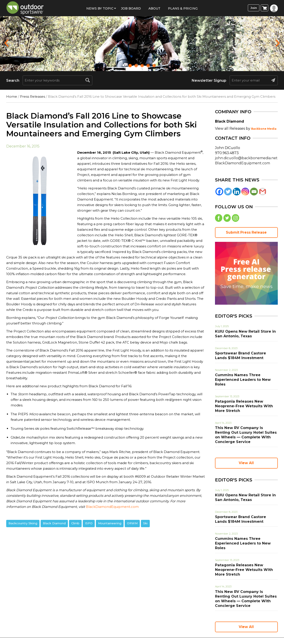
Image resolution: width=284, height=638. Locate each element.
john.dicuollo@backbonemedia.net (246, 158)
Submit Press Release (246, 234)
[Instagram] (245, 191)
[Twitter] (228, 191)
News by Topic (99, 8)
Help (148, 616)
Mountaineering (109, 523)
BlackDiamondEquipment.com (112, 507)
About (154, 8)
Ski (145, 523)
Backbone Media (263, 128)
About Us (128, 616)
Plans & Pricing (183, 8)
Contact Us (169, 616)
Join (252, 8)
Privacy (105, 616)
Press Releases (32, 96)
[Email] (254, 191)
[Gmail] (262, 191)
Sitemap (195, 616)
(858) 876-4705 (201, 623)
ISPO (89, 523)
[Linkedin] (237, 191)
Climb (75, 523)
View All (246, 448)
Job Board (131, 8)
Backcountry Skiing (22, 523)
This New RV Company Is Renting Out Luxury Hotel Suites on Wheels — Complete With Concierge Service (246, 422)
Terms (86, 616)
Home (11, 96)
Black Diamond (54, 523)
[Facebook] (219, 191)
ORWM (132, 523)
